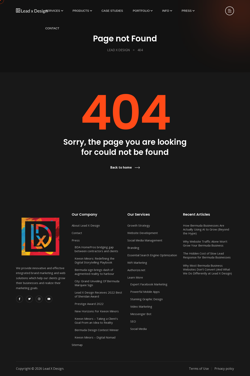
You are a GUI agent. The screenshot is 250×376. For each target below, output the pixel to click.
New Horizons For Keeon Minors (97, 311)
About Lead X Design (86, 225)
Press (187, 10)
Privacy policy (224, 368)
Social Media (138, 329)
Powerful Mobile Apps (145, 292)
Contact (52, 28)
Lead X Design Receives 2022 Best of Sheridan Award (98, 294)
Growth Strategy (138, 225)
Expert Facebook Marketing (148, 284)
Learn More (135, 277)
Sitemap (77, 345)
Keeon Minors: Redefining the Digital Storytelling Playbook (94, 260)
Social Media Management (144, 240)
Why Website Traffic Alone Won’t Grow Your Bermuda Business (205, 243)
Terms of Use (199, 368)
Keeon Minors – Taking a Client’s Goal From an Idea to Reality (96, 320)
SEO (133, 321)
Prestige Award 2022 (89, 304)
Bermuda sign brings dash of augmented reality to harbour (94, 272)
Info (165, 10)
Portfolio (141, 10)
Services (52, 10)
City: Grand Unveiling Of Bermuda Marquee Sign (97, 283)
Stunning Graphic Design (146, 299)
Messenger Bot (140, 314)
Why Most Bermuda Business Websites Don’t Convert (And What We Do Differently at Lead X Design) (207, 269)
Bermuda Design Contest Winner (97, 330)
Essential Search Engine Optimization (152, 255)
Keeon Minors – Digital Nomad (95, 337)
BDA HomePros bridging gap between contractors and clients (96, 249)
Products (81, 10)
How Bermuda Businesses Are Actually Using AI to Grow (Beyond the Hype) (206, 229)
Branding (133, 248)
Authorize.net (136, 270)
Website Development (142, 233)
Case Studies (112, 10)
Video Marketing (141, 306)
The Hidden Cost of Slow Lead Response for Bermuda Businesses (207, 255)
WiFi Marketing (137, 262)
